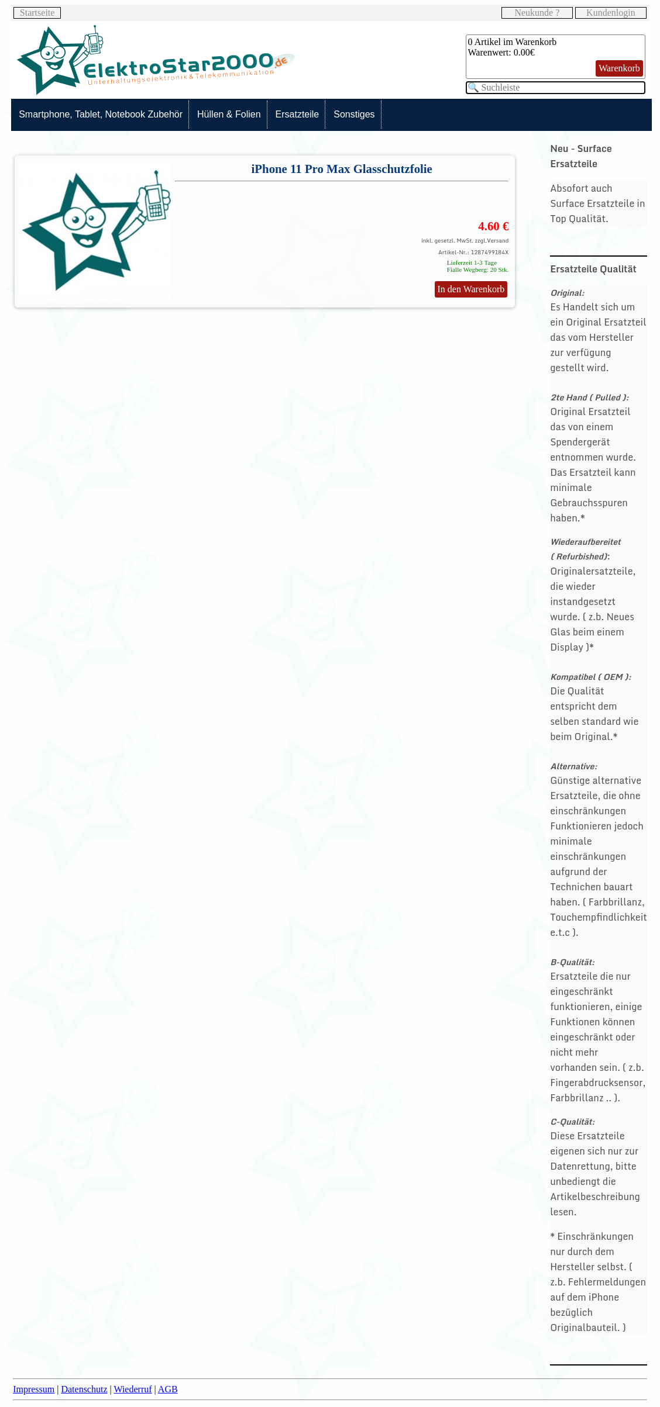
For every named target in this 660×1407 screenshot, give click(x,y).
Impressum (33, 1389)
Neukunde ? (536, 13)
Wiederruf (133, 1389)
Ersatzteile (297, 114)
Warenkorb (619, 68)
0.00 (522, 52)
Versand (497, 240)
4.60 (488, 226)
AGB (168, 1389)
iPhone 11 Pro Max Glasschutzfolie (342, 168)
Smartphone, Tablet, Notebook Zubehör (101, 114)
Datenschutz (84, 1389)
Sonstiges (354, 114)
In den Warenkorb (471, 289)
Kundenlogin (610, 13)
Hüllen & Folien (229, 114)
